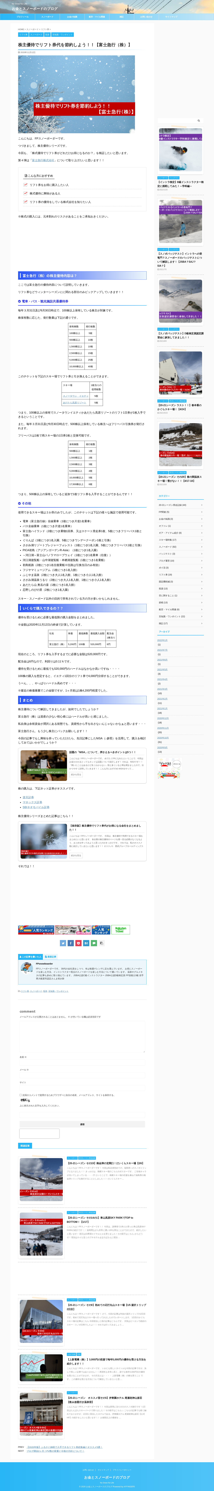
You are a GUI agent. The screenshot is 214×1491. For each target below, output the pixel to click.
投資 (45, 991)
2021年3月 (162, 689)
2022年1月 (162, 640)
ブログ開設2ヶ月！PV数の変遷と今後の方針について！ (55, 1451)
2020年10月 (163, 738)
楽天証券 (28, 797)
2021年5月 (162, 669)
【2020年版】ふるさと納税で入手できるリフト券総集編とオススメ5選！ (65, 1447)
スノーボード (47, 17)
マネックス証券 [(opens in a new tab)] (32, 802)
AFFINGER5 (129, 1486)
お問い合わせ (146, 17)
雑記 (122, 17)
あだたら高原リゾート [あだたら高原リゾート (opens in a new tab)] (74, 402)
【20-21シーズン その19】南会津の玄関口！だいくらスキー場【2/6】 (105, 1163)
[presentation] (39, 1133)
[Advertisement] (82, 245)
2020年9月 (162, 747)
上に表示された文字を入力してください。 (40, 1105)
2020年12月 (163, 718)
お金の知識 (72, 17)
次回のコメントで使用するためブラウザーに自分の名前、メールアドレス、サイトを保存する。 (69, 1095)
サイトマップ (171, 17)
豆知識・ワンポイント (58, 991)
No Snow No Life (107, 1483)
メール (24, 1069)
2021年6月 (162, 660)
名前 (23, 1057)
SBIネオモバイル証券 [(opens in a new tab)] (36, 807)
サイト (23, 1082)
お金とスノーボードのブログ (35, 9)
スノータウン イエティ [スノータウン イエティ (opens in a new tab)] (76, 396)
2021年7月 (162, 650)
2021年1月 (162, 708)
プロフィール (23, 17)
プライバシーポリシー (122, 1470)
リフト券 (25, 991)
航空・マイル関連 (97, 17)
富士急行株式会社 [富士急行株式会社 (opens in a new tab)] (43, 160)
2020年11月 (163, 728)
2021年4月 (162, 679)
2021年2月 (162, 699)
